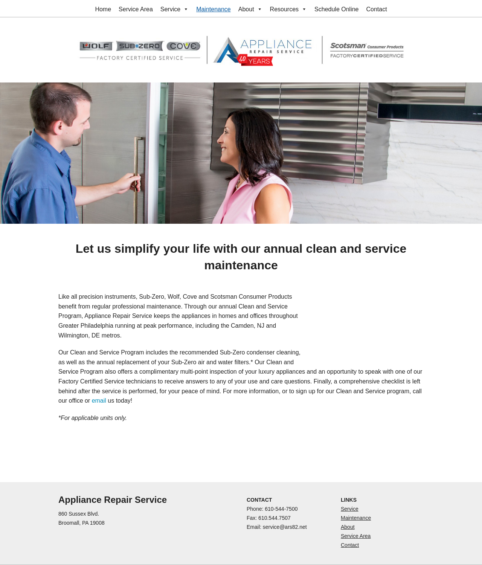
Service (174, 9)
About (250, 9)
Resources (288, 9)
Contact (376, 9)
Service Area (136, 9)
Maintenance (213, 9)
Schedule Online (336, 9)
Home (103, 9)
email (99, 400)
